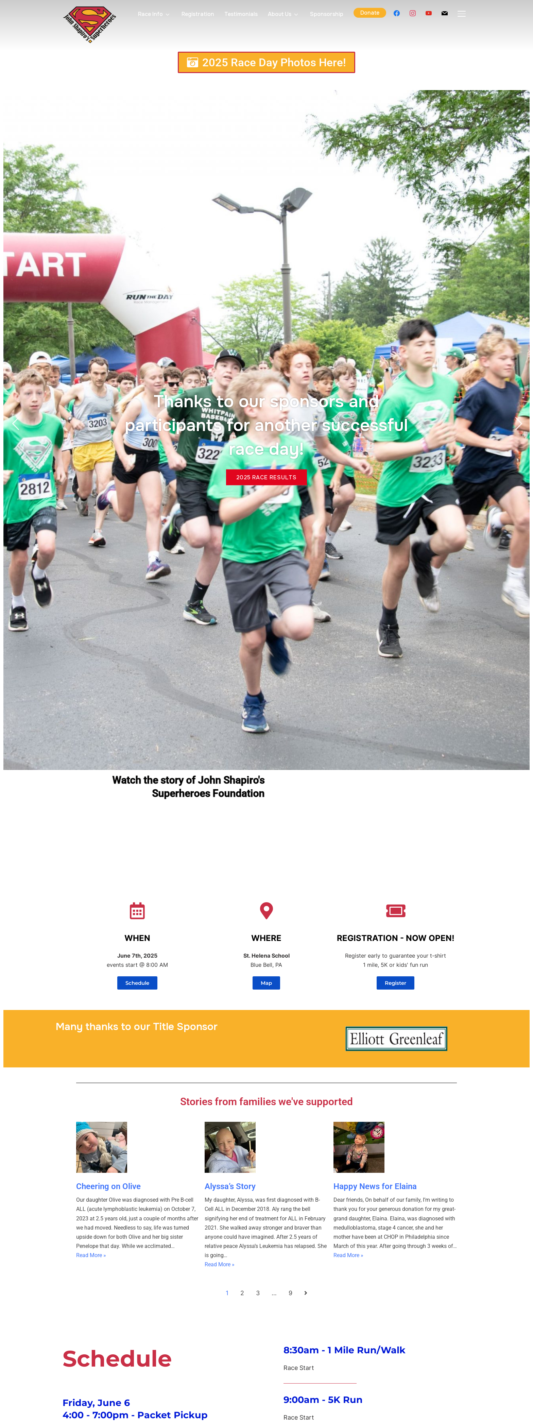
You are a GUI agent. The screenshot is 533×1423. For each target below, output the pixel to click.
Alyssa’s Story (230, 1186)
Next (518, 423)
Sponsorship (326, 14)
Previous (15, 423)
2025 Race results (266, 474)
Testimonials (241, 14)
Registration (198, 14)
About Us (279, 14)
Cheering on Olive (108, 1186)
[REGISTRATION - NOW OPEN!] (395, 910)
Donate (369, 12)
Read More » (91, 1255)
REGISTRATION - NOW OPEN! (395, 938)
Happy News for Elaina (375, 1186)
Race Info (150, 14)
